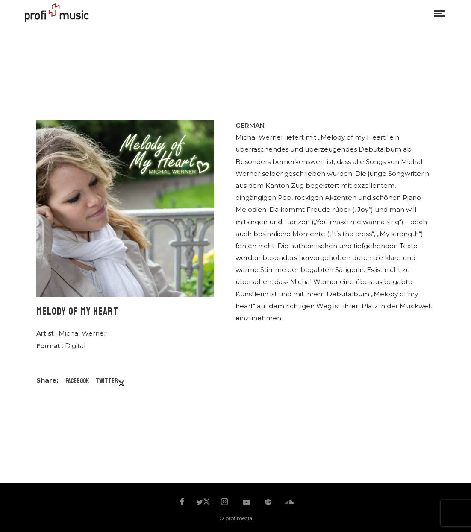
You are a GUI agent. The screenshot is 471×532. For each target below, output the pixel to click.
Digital (75, 346)
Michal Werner (82, 333)
